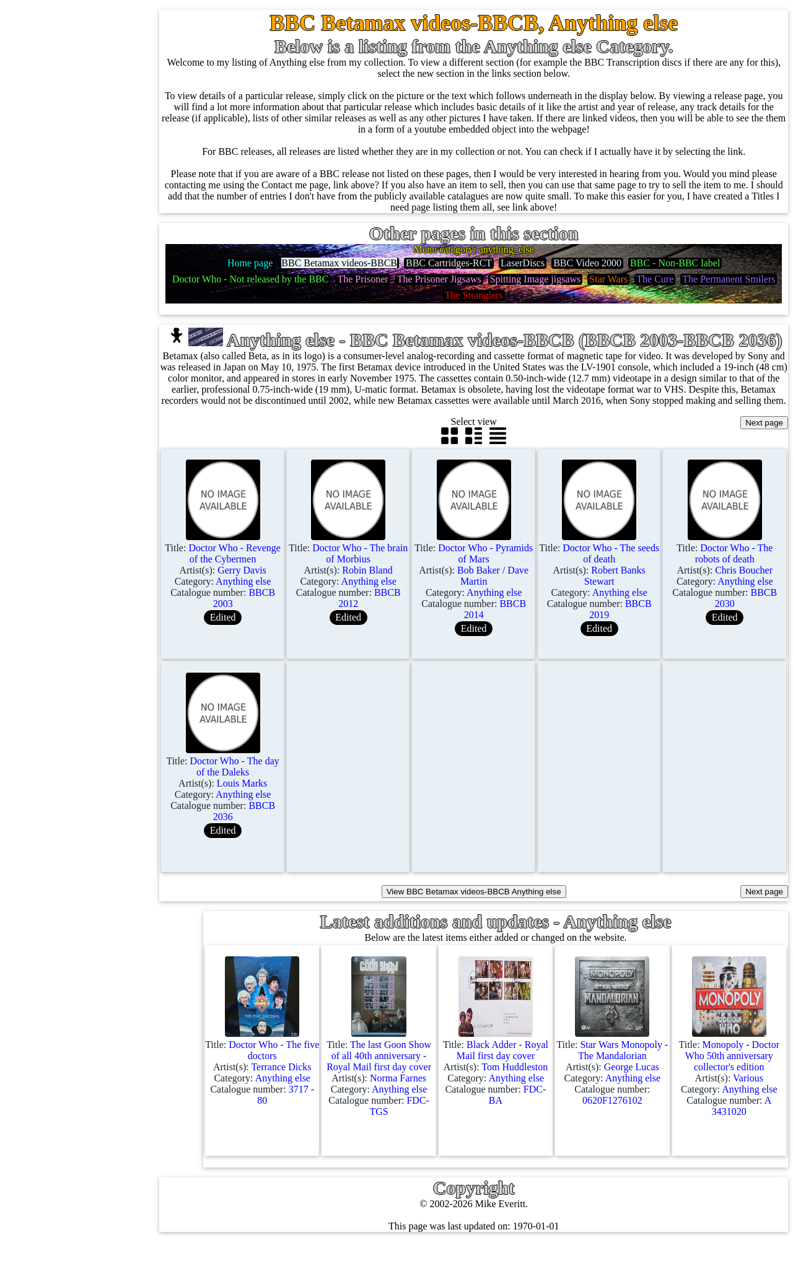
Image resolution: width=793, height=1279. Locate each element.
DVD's (67, 429)
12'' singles (75, 131)
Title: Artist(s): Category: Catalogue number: (262, 609)
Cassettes (72, 339)
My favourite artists (121, 990)
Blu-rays (71, 458)
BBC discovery (108, 736)
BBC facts (98, 855)
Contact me (105, 1109)
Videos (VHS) (82, 399)
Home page (76, 72)
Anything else (81, 666)
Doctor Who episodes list (128, 914)
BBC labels (100, 766)
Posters (68, 548)
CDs (62, 369)
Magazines (75, 577)
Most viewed (108, 1079)
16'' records (76, 280)
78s (61, 221)
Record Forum (111, 1049)
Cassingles (75, 161)
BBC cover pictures (117, 795)
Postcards (73, 518)
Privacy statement (117, 1198)
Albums (69, 310)
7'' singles (73, 102)
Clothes (69, 637)
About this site (111, 1020)
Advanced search (116, 1168)
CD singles (76, 191)
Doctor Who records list (125, 885)
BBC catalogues (110, 825)
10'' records (76, 250)
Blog (92, 1138)
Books (66, 607)
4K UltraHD (78, 488)
